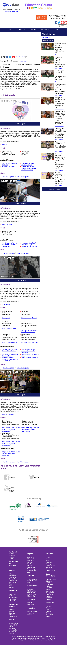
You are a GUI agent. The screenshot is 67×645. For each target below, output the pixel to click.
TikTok (11, 559)
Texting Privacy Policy (38, 638)
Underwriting (31, 593)
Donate (29, 565)
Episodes (21, 30)
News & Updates (11, 586)
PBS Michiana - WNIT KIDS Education (32, 613)
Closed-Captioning (12, 627)
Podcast (10, 30)
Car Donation (31, 564)
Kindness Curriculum (8, 166)
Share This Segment (23, 177)
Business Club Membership (31, 595)
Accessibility (13, 580)
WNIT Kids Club (32, 579)
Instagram (12, 557)
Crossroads (49, 613)
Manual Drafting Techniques (29, 357)
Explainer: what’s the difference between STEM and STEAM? (10, 359)
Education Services (12, 614)
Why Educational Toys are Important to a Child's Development (10, 244)
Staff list (11, 596)
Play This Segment (8, 177)
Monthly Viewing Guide (50, 564)
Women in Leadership (49, 598)
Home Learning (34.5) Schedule (41, 17)
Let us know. (23, 61)
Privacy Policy (25, 638)
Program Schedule (49, 561)
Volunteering (12, 577)
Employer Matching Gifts (31, 590)
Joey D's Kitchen (48, 610)
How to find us (13, 597)
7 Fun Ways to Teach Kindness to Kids (27, 164)
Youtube (11, 554)
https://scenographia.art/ (29, 318)
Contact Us (13, 591)
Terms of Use (16, 638)
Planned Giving (31, 559)
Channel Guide (13, 616)
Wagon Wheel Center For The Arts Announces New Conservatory (11, 453)
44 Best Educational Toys (29, 246)
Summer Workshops (8, 414)
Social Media (13, 630)
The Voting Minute (49, 615)
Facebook (12, 555)
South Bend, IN (8, 277)
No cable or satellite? (12, 632)
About (57, 30)
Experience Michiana (49, 585)
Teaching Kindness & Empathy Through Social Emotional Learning (28, 168)
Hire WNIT (12, 579)
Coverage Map (13, 623)
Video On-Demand (49, 568)
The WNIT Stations (12, 610)
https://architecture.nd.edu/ (10, 342)
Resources (45, 30)
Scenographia (6, 304)
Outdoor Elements (49, 607)
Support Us (30, 557)
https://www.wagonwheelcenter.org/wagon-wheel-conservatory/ (11, 429)
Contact (34, 30)
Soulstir (4, 144)
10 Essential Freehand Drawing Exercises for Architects (28, 350)
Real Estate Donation (30, 561)
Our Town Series (49, 588)
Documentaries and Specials (50, 592)
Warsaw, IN (7, 391)
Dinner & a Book (51, 579)
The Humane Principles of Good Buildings (10, 355)
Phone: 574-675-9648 (12, 600)
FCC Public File (50, 638)
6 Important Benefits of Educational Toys (28, 244)
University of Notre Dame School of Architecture (29, 331)
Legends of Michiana (49, 595)
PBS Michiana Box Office (31, 603)
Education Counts (49, 582)
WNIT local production (11, 11)
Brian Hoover (51, 640)
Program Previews (49, 558)
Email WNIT (12, 594)
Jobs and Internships (12, 574)
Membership (31, 567)
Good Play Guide (7, 224)
